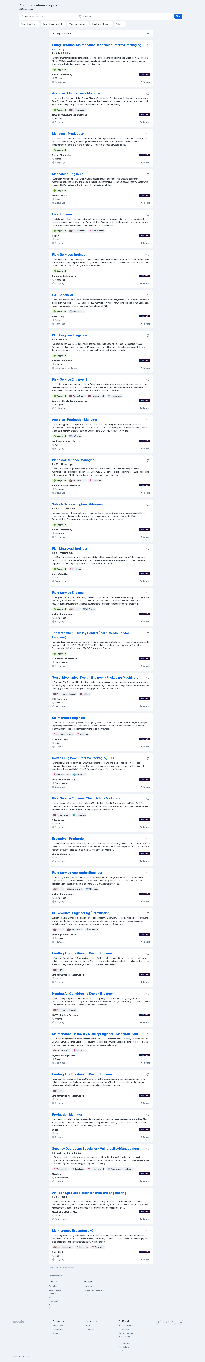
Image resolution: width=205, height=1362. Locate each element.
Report (144, 82)
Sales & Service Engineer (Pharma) (77, 504)
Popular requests (58, 1275)
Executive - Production (69, 839)
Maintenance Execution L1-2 (72, 1231)
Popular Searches (126, 1325)
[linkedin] (180, 1322)
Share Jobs (90, 1329)
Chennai (52, 1293)
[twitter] (173, 1322)
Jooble (27, 1356)
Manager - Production (68, 134)
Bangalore (53, 1286)
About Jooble (58, 1325)
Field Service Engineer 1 (69, 379)
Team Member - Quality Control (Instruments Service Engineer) (91, 635)
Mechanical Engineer (67, 174)
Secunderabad (55, 1290)
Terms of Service (126, 1333)
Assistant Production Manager (74, 420)
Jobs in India (124, 1329)
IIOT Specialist (62, 295)
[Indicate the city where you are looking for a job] (106, 16)
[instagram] (166, 1322)
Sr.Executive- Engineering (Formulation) (81, 913)
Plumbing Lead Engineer (69, 335)
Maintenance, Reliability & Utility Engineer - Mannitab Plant (95, 1034)
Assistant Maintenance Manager (76, 93)
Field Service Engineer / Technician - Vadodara (86, 798)
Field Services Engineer (69, 254)
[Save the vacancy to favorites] (148, 45)
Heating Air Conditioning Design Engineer (82, 953)
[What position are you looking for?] (47, 16)
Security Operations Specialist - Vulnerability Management (95, 1148)
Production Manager (67, 1114)
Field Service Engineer (68, 593)
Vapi (50, 1308)
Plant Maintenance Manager (73, 460)
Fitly (121, 1351)
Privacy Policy (124, 1336)
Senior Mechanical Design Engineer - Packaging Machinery (95, 677)
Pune (51, 1304)
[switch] (149, 33)
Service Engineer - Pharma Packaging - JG (83, 758)
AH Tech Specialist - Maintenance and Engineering (89, 1193)
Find (178, 16)
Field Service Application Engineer (77, 873)
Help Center (58, 1329)
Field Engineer (62, 214)
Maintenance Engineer (68, 718)
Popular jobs (88, 1286)
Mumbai (52, 1297)
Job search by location (93, 1290)
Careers (56, 1333)
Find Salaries (124, 1347)
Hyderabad (53, 1301)
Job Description (125, 1343)
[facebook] (158, 1322)
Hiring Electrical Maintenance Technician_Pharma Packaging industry (96, 47)
